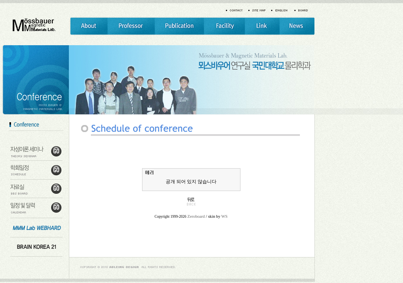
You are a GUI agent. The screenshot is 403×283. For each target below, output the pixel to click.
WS (224, 216)
